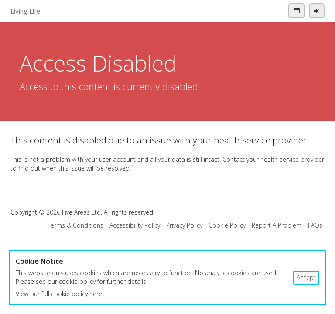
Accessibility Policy (134, 225)
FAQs (315, 225)
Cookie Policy (227, 225)
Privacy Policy (184, 225)
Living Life (25, 11)
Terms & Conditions (75, 225)
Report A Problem (277, 225)
